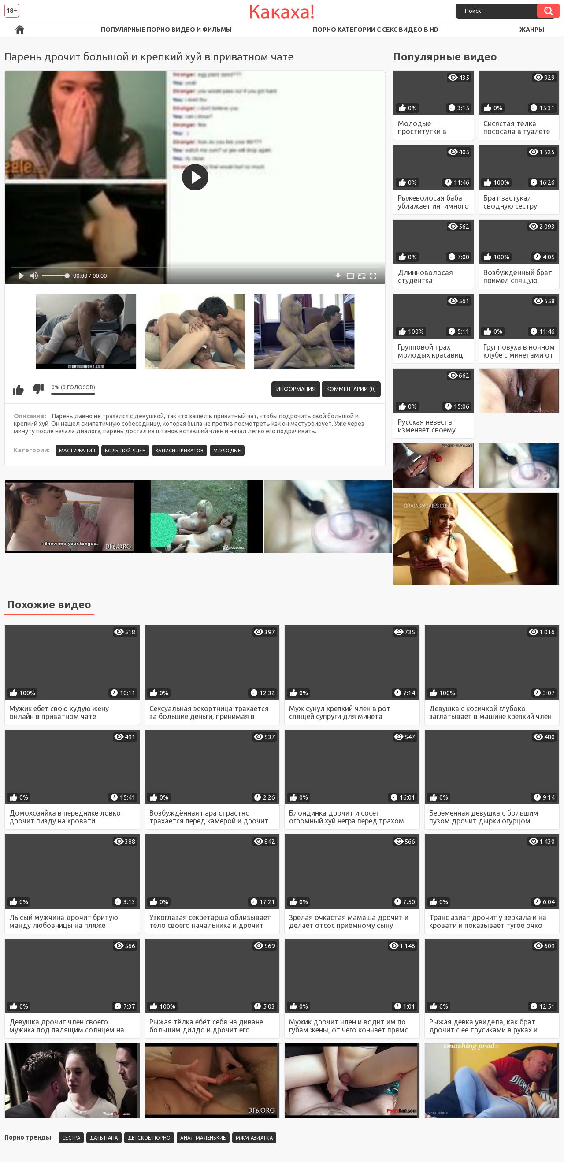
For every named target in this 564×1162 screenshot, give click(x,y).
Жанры (531, 29)
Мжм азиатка (254, 1137)
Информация (295, 389)
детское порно (149, 1137)
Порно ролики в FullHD (19, 29)
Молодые (227, 450)
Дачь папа (104, 1137)
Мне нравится (18, 389)
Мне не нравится (38, 389)
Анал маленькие (203, 1137)
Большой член (125, 450)
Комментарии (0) (351, 389)
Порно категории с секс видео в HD (375, 29)
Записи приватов (180, 450)
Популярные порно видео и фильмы (166, 29)
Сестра (71, 1137)
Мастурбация (77, 450)
